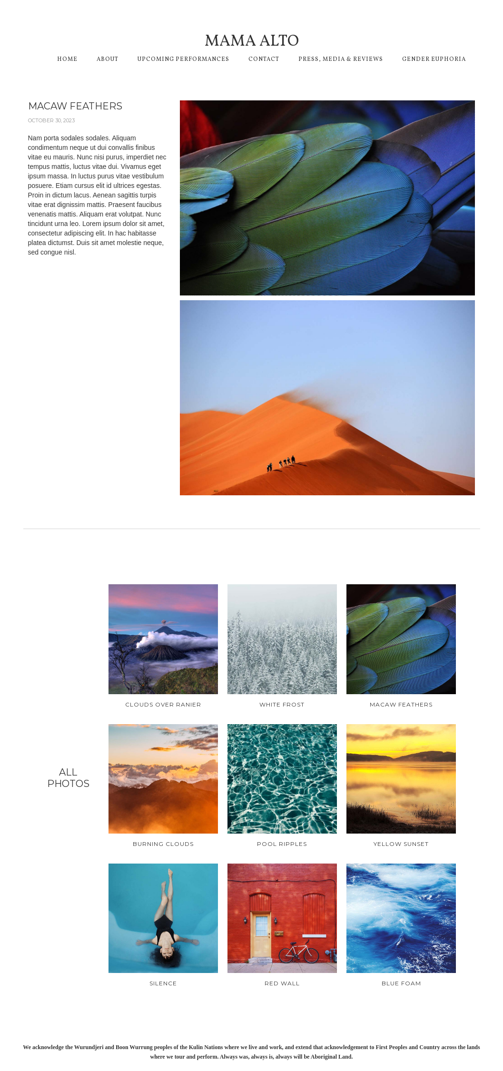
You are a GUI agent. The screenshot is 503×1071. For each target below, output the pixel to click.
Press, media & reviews (340, 59)
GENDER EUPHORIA (434, 59)
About (107, 59)
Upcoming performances (183, 59)
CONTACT (263, 59)
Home (67, 59)
